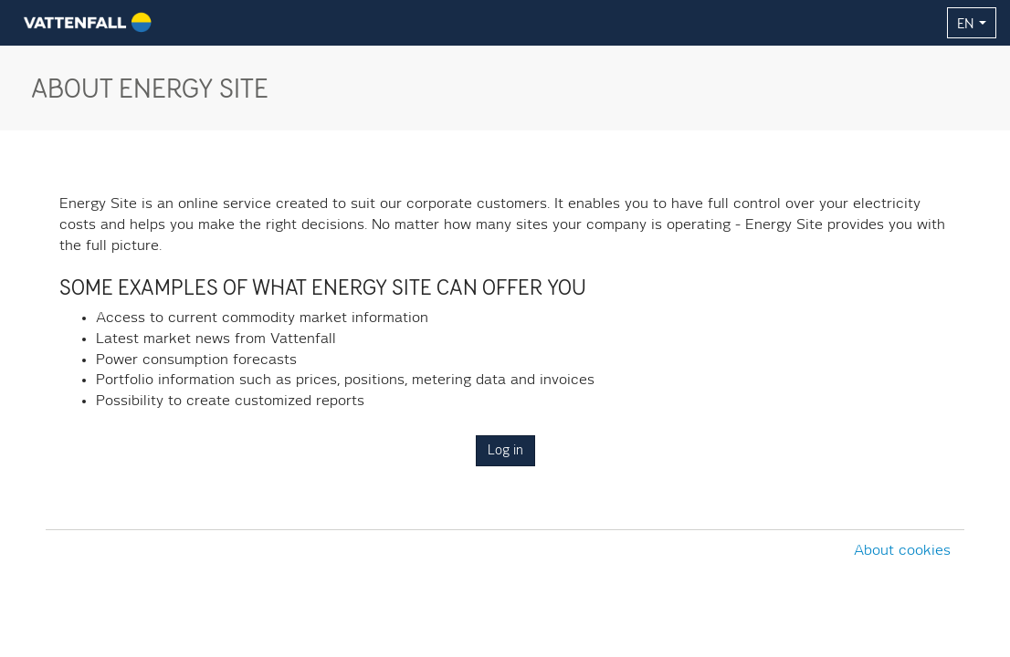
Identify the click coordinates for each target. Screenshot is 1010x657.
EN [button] (971, 23)
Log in (505, 450)
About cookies (902, 551)
